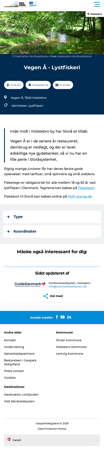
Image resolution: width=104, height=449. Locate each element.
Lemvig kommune (69, 353)
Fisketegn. (86, 188)
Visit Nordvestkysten (19, 401)
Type (15, 217)
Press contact (14, 371)
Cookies (10, 378)
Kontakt (10, 340)
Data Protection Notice (52, 428)
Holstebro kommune (71, 347)
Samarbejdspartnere (19, 353)
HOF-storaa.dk (80, 196)
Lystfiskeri (35, 106)
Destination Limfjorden (21, 394)
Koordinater (21, 231)
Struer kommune (68, 340)
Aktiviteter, (19, 106)
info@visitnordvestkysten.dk (68, 286)
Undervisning (14, 347)
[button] (70, 4)
